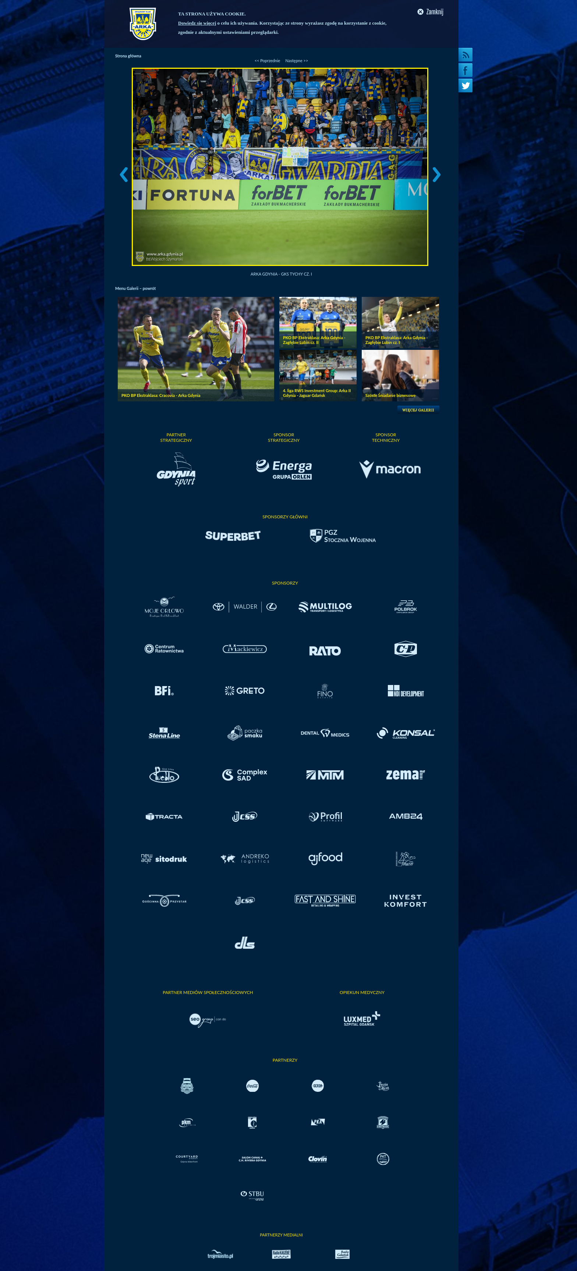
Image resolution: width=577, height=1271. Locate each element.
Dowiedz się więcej (197, 23)
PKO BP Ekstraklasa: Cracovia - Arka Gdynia (161, 395)
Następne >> (296, 60)
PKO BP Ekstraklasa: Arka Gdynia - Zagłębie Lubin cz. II (314, 340)
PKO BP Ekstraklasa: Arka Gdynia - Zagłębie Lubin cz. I (396, 340)
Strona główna (128, 55)
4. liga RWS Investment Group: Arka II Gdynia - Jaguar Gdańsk (317, 393)
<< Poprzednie (267, 60)
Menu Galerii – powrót (135, 288)
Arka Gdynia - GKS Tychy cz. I (281, 273)
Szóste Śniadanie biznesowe (390, 395)
